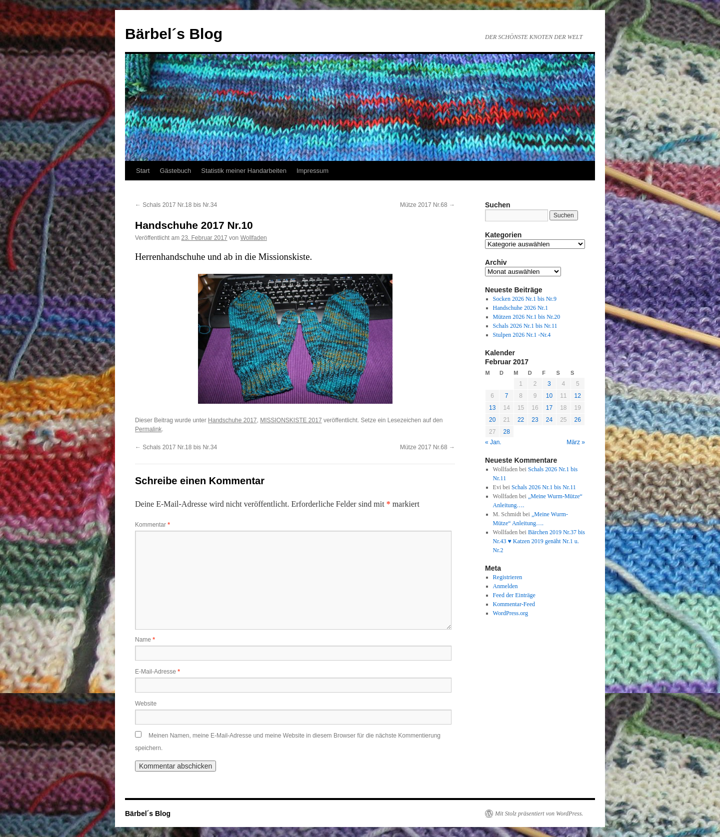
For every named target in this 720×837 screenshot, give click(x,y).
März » (575, 442)
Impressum (312, 170)
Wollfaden (253, 237)
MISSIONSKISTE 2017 (291, 420)
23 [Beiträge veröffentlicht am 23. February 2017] (535, 419)
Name (145, 639)
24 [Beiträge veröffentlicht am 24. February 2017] (549, 419)
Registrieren (507, 577)
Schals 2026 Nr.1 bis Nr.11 (525, 325)
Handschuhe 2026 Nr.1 (520, 307)
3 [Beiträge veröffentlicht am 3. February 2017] (549, 383)
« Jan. (493, 442)
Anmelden (505, 586)
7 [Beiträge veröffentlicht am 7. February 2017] (506, 395)
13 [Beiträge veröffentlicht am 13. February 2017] (492, 407)
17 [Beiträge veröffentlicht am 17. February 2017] (549, 407)
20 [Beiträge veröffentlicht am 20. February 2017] (492, 419)
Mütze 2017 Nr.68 (427, 204)
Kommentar (152, 524)
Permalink (148, 429)
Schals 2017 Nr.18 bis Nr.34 (176, 204)
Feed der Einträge (514, 595)
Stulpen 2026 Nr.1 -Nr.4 (522, 334)
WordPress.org (510, 613)
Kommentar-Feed (514, 604)
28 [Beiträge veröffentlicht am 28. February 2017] (506, 431)
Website (145, 703)
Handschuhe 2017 (232, 420)
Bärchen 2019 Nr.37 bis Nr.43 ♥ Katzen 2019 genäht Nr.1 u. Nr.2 (539, 541)
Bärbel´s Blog (173, 33)
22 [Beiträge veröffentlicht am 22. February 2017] (521, 419)
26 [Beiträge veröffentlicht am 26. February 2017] (577, 419)
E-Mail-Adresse (157, 671)
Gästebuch (175, 170)
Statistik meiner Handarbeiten (243, 170)
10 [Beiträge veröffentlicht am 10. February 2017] (549, 395)
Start (143, 170)
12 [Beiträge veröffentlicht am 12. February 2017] (577, 395)
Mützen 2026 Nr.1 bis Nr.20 (526, 316)
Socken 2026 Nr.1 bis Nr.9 (524, 298)
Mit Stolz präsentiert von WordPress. (539, 813)
